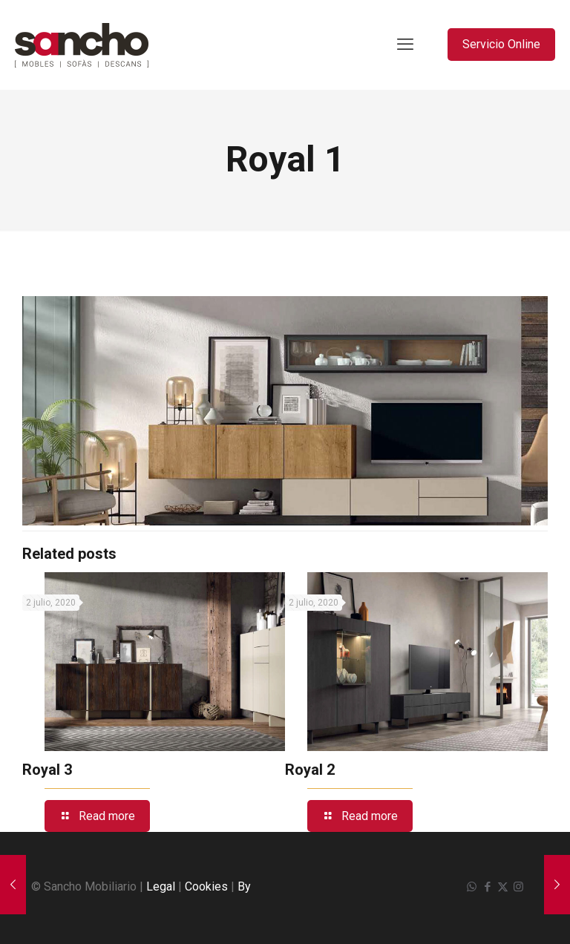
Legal (160, 886)
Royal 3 (47, 770)
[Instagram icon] (518, 887)
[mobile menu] (405, 44)
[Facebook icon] (487, 887)
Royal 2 (310, 770)
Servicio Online (501, 44)
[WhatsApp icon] (471, 887)
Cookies (206, 886)
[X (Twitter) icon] (502, 887)
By (244, 886)
